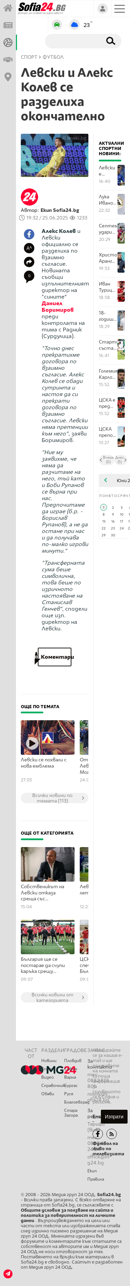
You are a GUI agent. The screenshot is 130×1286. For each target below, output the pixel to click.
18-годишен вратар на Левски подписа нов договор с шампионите (108, 316)
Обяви (47, 1093)
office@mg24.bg (98, 1160)
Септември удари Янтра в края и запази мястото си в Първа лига (108, 229)
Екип (92, 1170)
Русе (68, 1093)
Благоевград (75, 1102)
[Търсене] (72, 41)
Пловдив (72, 1060)
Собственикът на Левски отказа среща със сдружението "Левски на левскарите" (42, 893)
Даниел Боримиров (58, 306)
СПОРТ (29, 57)
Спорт (48, 1069)
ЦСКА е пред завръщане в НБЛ (108, 403)
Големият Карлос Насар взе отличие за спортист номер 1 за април (108, 374)
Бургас (71, 1085)
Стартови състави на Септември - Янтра (108, 345)
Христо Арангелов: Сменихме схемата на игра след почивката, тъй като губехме (108, 258)
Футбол (53, 57)
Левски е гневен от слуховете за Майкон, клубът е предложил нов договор (108, 171)
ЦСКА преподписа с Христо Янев (108, 432)
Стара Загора (71, 1113)
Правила (95, 1179)
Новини (49, 1060)
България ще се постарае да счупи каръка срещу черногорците (43, 965)
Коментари (55, 657)
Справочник (52, 1085)
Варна (70, 1077)
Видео (47, 1077)
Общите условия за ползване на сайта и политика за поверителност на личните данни (68, 1215)
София (70, 1069)
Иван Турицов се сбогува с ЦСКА (108, 287)
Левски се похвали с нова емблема (44, 763)
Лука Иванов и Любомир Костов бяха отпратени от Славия (108, 200)
